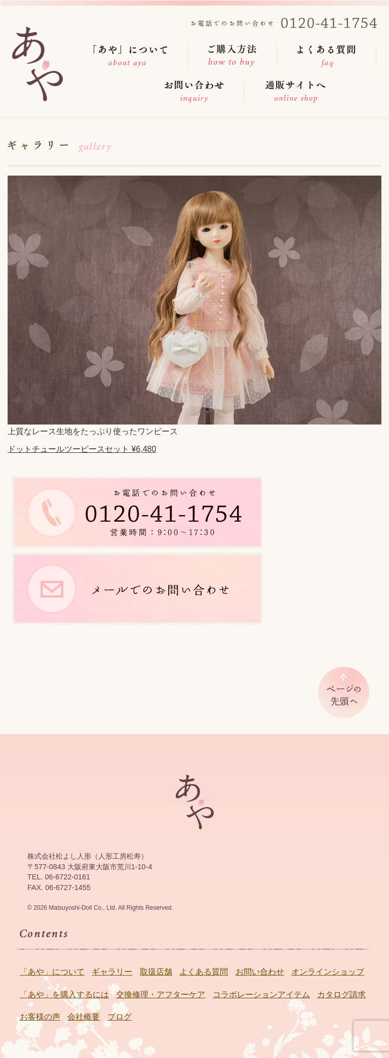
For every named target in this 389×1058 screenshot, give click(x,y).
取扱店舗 (156, 971)
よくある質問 (203, 971)
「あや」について (52, 971)
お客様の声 (40, 1016)
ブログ (119, 1016)
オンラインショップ (327, 971)
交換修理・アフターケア (160, 994)
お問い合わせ (260, 971)
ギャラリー (112, 971)
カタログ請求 (341, 994)
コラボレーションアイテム (261, 994)
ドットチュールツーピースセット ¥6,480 (82, 449)
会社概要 (83, 1016)
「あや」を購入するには (64, 994)
